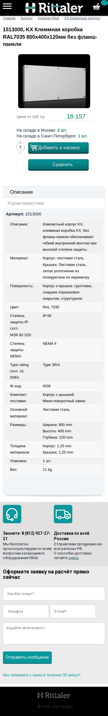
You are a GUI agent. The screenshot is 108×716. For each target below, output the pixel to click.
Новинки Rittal (49, 18)
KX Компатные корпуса (82, 18)
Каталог (27, 18)
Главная (9, 18)
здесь (74, 558)
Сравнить (62, 164)
